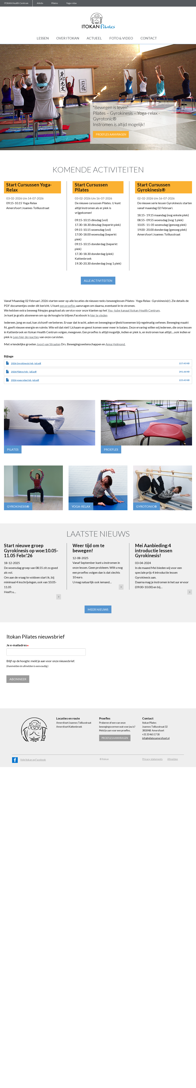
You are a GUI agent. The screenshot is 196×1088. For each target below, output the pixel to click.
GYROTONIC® (146, 506)
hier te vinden (98, 315)
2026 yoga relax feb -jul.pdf (25, 380)
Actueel (94, 38)
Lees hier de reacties (26, 337)
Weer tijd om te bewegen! (88, 548)
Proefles (111, 449)
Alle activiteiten (98, 280)
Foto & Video (121, 38)
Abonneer (17, 679)
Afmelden (172, 759)
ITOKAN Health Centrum (16, 3)
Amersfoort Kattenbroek (69, 727)
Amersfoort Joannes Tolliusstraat (73, 723)
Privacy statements (152, 759)
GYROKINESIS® (18, 506)
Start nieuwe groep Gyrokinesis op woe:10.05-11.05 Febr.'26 (31, 550)
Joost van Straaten (48, 344)
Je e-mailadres (16, 645)
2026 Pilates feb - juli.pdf (24, 371)
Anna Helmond (115, 344)
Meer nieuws (98, 609)
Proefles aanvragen (111, 134)
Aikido (40, 3)
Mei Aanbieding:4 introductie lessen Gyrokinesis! (153, 550)
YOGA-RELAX (81, 506)
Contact (148, 38)
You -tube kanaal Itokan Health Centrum (134, 310)
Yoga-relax (71, 3)
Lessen (43, 38)
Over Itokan (67, 38)
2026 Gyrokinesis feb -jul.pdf (26, 363)
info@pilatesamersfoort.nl (156, 738)
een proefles (68, 305)
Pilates (54, 3)
